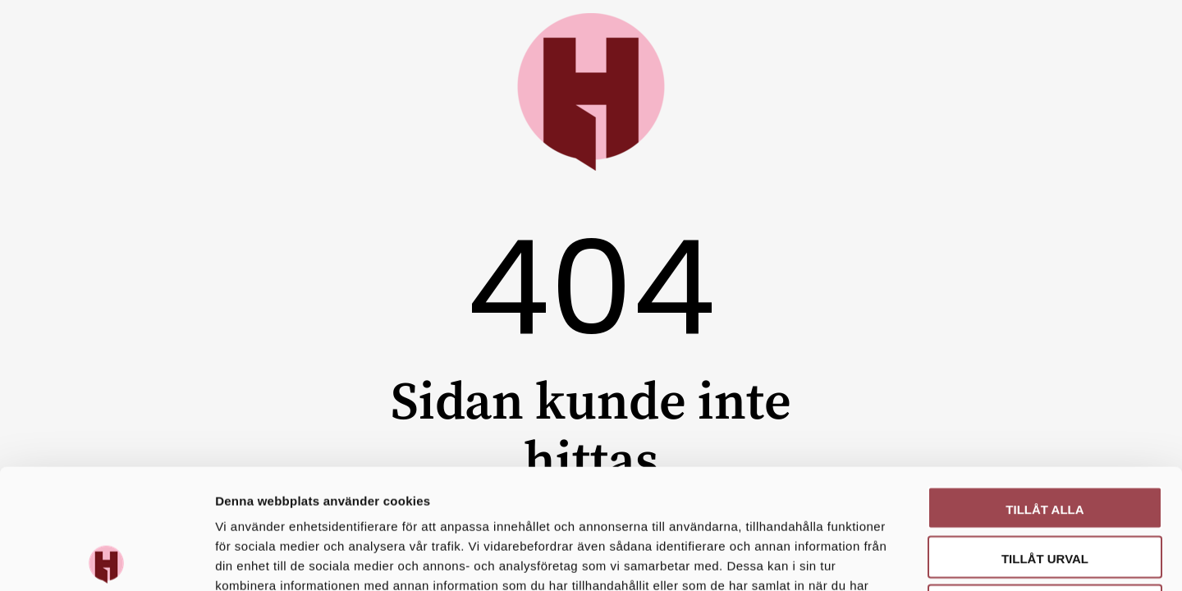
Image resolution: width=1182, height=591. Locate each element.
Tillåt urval (1044, 439)
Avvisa (1045, 487)
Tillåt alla (1045, 389)
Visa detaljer (891, 559)
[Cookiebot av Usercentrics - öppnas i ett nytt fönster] (106, 559)
